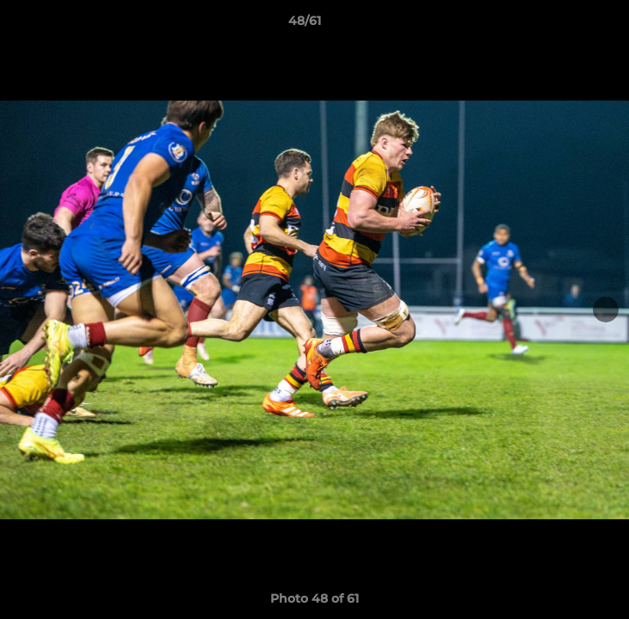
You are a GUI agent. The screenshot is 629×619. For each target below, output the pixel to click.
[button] (567, 25)
